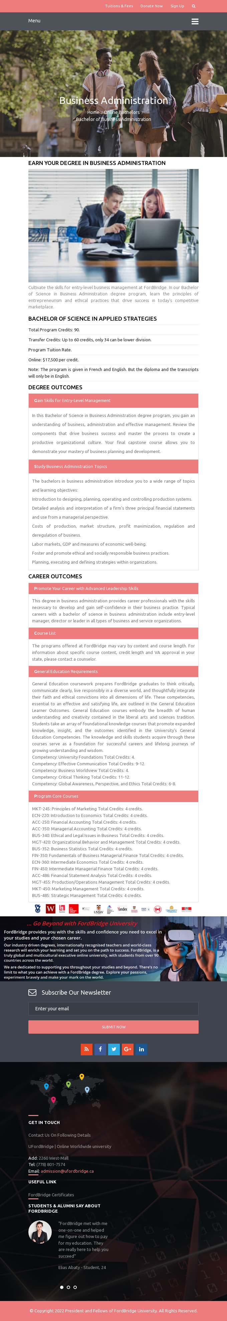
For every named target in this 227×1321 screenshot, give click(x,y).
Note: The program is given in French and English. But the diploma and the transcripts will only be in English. (113, 372)
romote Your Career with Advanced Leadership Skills (86, 588)
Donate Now (152, 6)
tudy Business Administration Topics (70, 466)
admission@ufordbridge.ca (67, 1171)
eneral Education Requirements (66, 671)
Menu (113, 21)
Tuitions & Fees (119, 6)
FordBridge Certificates (51, 1194)
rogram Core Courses (56, 796)
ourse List (45, 633)
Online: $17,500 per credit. (53, 359)
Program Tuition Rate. (50, 349)
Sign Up (177, 6)
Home (93, 112)
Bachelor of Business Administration (113, 119)
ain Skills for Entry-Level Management (72, 400)
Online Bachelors (122, 112)
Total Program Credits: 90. (54, 329)
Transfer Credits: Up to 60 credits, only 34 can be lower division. (90, 339)
